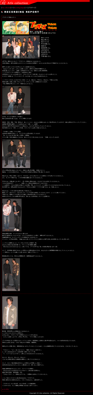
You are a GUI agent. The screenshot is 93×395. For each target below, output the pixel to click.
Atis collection (6, 7)
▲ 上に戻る (5, 389)
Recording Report (19, 7)
